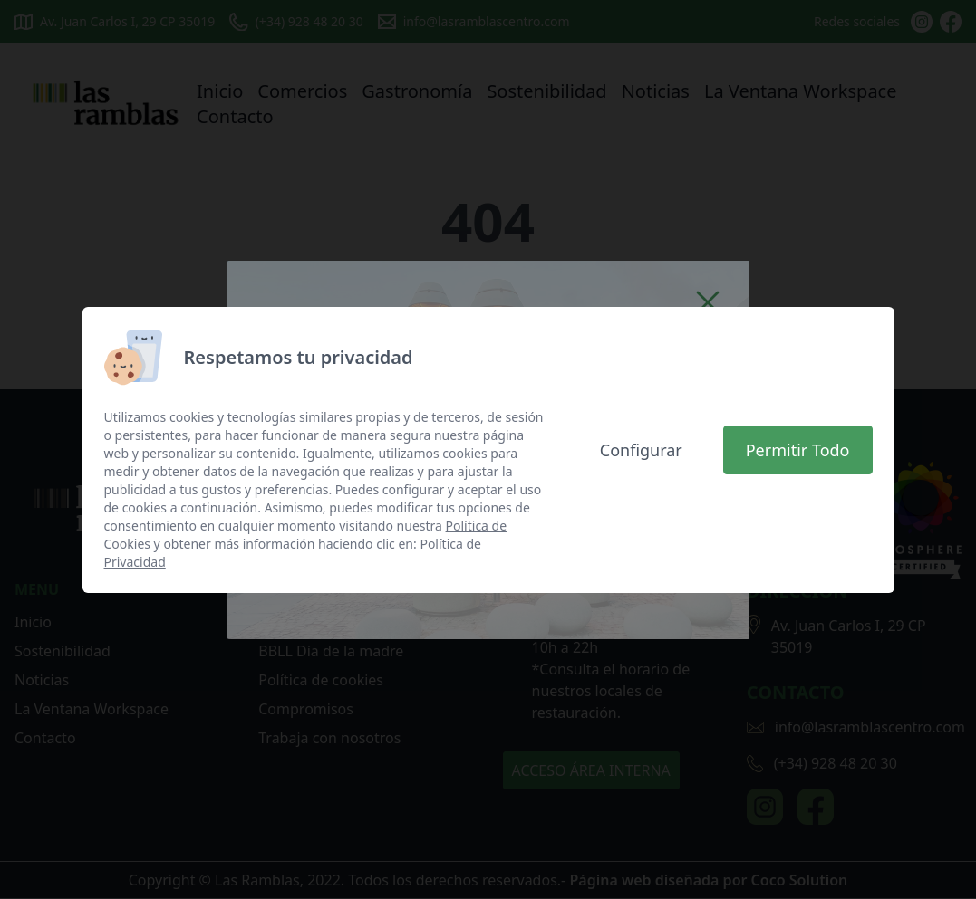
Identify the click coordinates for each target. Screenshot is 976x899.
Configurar (641, 450)
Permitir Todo (798, 450)
